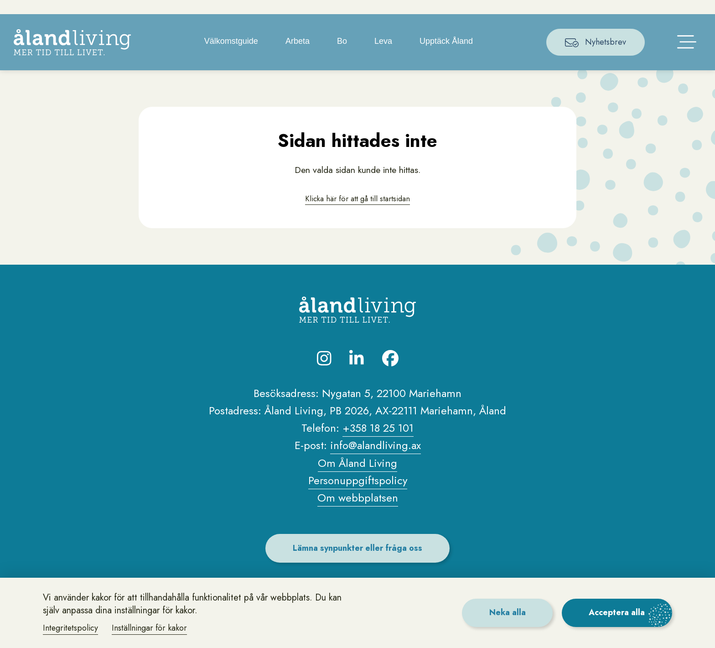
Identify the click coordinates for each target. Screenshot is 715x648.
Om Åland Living (358, 477)
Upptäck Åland (447, 54)
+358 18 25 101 (378, 442)
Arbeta (298, 54)
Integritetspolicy (71, 628)
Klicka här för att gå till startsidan (357, 212)
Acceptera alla (616, 612)
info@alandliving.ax (375, 460)
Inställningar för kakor (151, 628)
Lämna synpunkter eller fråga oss (358, 563)
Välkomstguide (232, 54)
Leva (384, 54)
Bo (342, 54)
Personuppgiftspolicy (357, 495)
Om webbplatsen (357, 512)
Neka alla (505, 612)
